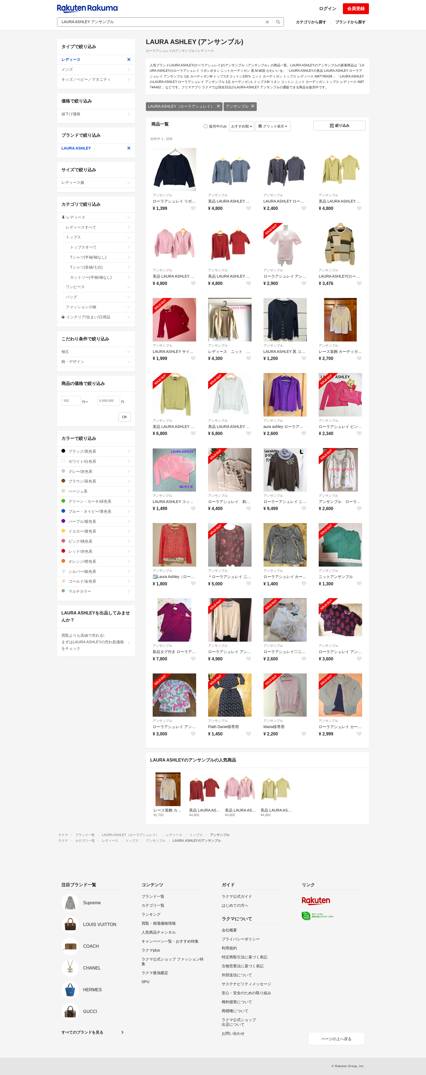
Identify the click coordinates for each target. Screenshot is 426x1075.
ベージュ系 (96, 491)
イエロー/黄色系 (96, 531)
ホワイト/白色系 (96, 461)
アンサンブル (240, 106)
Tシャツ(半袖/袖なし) (100, 257)
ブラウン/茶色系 (96, 481)
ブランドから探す (350, 22)
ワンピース (98, 287)
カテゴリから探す (311, 22)
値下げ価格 (96, 114)
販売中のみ (215, 126)
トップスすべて (100, 247)
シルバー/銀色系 (96, 571)
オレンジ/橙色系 (96, 561)
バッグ (98, 297)
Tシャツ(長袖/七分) (100, 267)
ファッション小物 (98, 307)
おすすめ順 (241, 126)
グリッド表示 (272, 126)
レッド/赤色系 (96, 551)
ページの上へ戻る (336, 1039)
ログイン (327, 8)
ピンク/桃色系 (96, 541)
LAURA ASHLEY (96, 148)
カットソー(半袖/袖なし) (100, 277)
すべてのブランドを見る (82, 1032)
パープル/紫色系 (96, 521)
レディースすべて (98, 227)
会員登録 (356, 8)
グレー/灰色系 (96, 471)
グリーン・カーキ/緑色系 (96, 501)
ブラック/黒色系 (96, 451)
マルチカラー (96, 591)
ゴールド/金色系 (96, 581)
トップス (98, 237)
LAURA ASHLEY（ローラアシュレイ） (184, 106)
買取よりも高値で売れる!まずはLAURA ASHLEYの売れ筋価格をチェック (96, 642)
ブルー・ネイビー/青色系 (96, 511)
